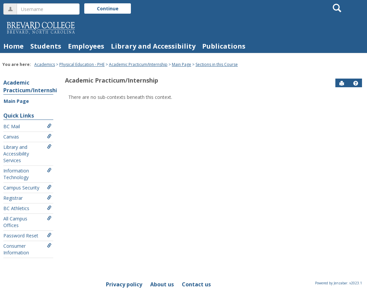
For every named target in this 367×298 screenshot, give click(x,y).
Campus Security (27, 187)
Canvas (27, 137)
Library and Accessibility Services (27, 153)
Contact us (196, 284)
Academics (44, 64)
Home (13, 46)
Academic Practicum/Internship (138, 64)
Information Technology (27, 173)
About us (162, 284)
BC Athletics (27, 208)
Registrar (27, 198)
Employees (86, 46)
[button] (355, 83)
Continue (108, 8)
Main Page (181, 64)
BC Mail (27, 126)
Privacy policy (124, 284)
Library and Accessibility (153, 46)
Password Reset (27, 235)
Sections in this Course (216, 64)
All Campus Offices (27, 221)
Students (45, 46)
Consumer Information (27, 249)
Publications (223, 46)
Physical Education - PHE (82, 64)
